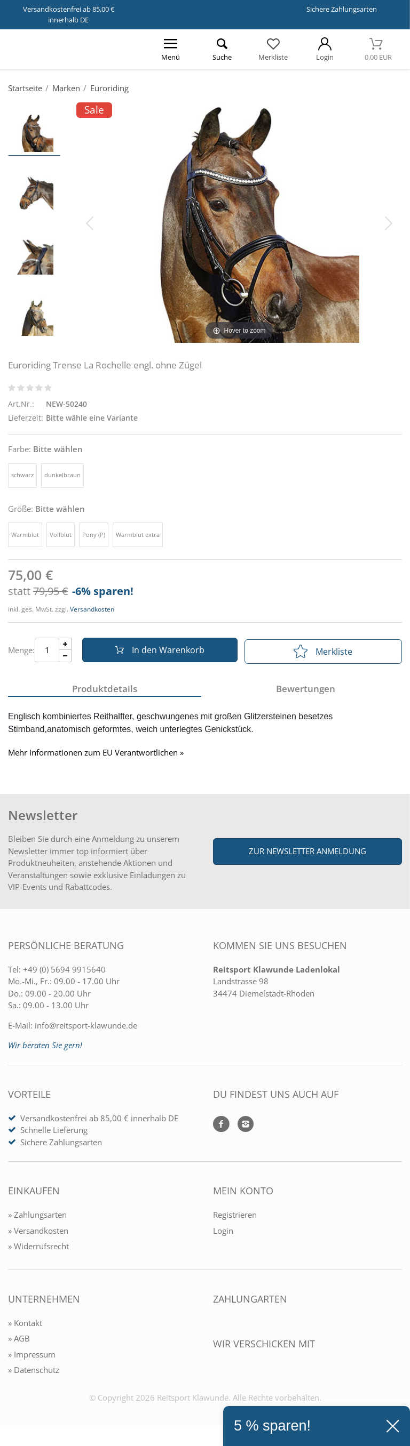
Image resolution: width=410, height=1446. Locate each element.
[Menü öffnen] (170, 49)
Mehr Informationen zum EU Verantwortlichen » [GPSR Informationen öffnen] (96, 756)
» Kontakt (25, 1325)
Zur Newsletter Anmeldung (307, 853)
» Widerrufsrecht (38, 1248)
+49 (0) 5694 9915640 (64, 972)
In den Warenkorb (157, 651)
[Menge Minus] (65, 658)
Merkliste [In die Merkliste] (323, 651)
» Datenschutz (33, 1372)
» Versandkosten (38, 1233)
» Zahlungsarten (37, 1217)
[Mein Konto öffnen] (324, 49)
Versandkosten (92, 609)
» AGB (19, 1341)
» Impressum (32, 1357)
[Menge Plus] (65, 645)
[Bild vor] (388, 222)
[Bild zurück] (89, 222)
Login (223, 1233)
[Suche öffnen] (221, 49)
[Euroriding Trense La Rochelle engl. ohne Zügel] (239, 222)
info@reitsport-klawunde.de (86, 1028)
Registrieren (235, 1217)
